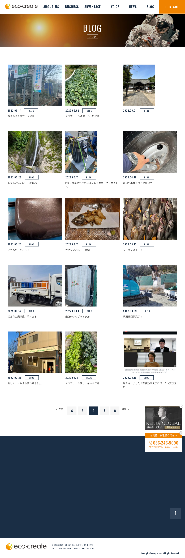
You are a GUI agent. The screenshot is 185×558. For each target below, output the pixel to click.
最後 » (125, 409)
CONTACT (172, 7)
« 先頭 (59, 409)
